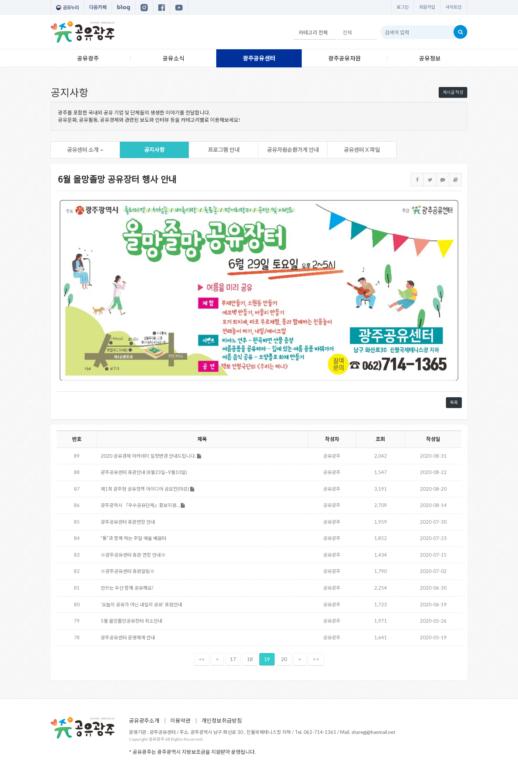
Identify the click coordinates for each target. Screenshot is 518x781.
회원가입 (427, 7)
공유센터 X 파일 (362, 149)
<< (202, 659)
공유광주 (88, 58)
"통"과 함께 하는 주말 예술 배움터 (133, 538)
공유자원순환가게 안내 (293, 149)
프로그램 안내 (223, 149)
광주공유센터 (259, 58)
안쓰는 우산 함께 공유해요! (127, 588)
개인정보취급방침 (221, 720)
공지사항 (154, 149)
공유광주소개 (144, 720)
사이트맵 (454, 7)
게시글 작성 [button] (453, 92)
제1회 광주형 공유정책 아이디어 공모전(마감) (147, 489)
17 (233, 659)
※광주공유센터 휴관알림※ (128, 571)
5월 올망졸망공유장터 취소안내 (131, 621)
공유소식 (173, 58)
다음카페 (97, 7)
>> (316, 659)
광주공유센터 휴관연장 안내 (128, 522)
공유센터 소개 (85, 149)
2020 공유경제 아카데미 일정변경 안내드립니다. (151, 456)
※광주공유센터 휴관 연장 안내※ (133, 555)
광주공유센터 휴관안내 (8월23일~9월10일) (144, 472)
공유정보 (430, 58)
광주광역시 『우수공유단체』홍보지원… (143, 505)
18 (250, 659)
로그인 (403, 7)
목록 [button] (454, 402)
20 (284, 659)
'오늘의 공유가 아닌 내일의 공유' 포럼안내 (141, 604)
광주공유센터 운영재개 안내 (128, 637)
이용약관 (180, 720)
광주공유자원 (344, 58)
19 (267, 659)
